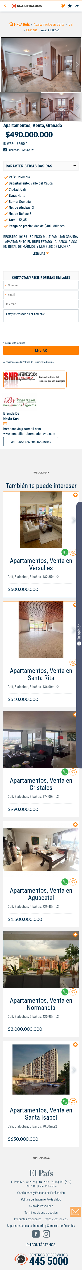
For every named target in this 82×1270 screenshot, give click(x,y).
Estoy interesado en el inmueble (41, 315)
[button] (40, 166)
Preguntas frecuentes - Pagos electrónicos (41, 1219)
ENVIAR (41, 350)
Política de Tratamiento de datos (38, 362)
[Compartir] (77, 6)
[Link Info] (41, 572)
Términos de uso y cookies (41, 1213)
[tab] (41, 166)
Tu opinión (79, 635)
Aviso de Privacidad (41, 1206)
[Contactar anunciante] (73, 554)
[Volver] (6, 5)
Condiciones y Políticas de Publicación (41, 1193)
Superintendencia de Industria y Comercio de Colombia (41, 1226)
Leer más (39, 253)
